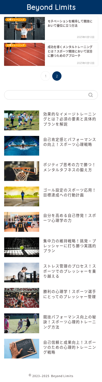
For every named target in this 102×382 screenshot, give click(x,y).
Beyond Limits (51, 7)
